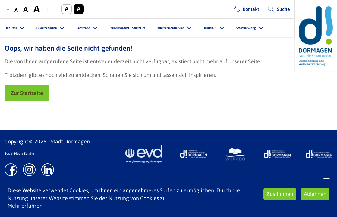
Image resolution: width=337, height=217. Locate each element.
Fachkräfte (83, 28)
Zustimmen (279, 194)
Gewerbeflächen (46, 28)
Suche (283, 9)
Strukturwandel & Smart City (127, 28)
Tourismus (210, 28)
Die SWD (11, 28)
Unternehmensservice (170, 28)
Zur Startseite (27, 93)
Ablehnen (315, 194)
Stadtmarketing (246, 28)
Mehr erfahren (25, 206)
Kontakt (251, 9)
